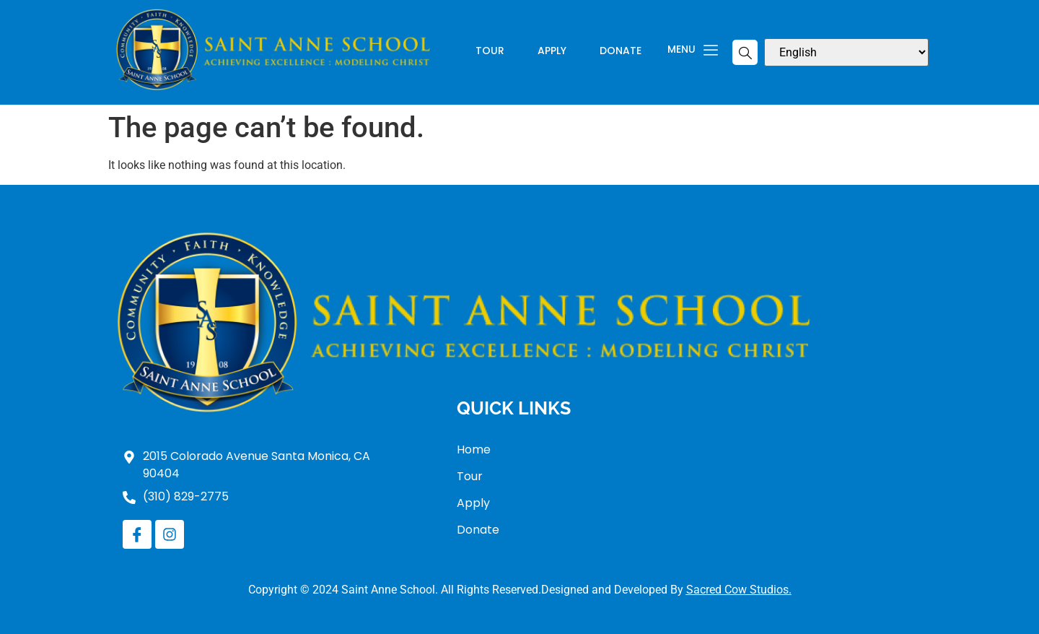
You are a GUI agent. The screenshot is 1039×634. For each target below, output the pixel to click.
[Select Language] (846, 52)
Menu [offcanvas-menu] (692, 50)
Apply (552, 51)
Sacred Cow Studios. (739, 589)
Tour (489, 51)
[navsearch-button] (745, 52)
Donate (620, 51)
